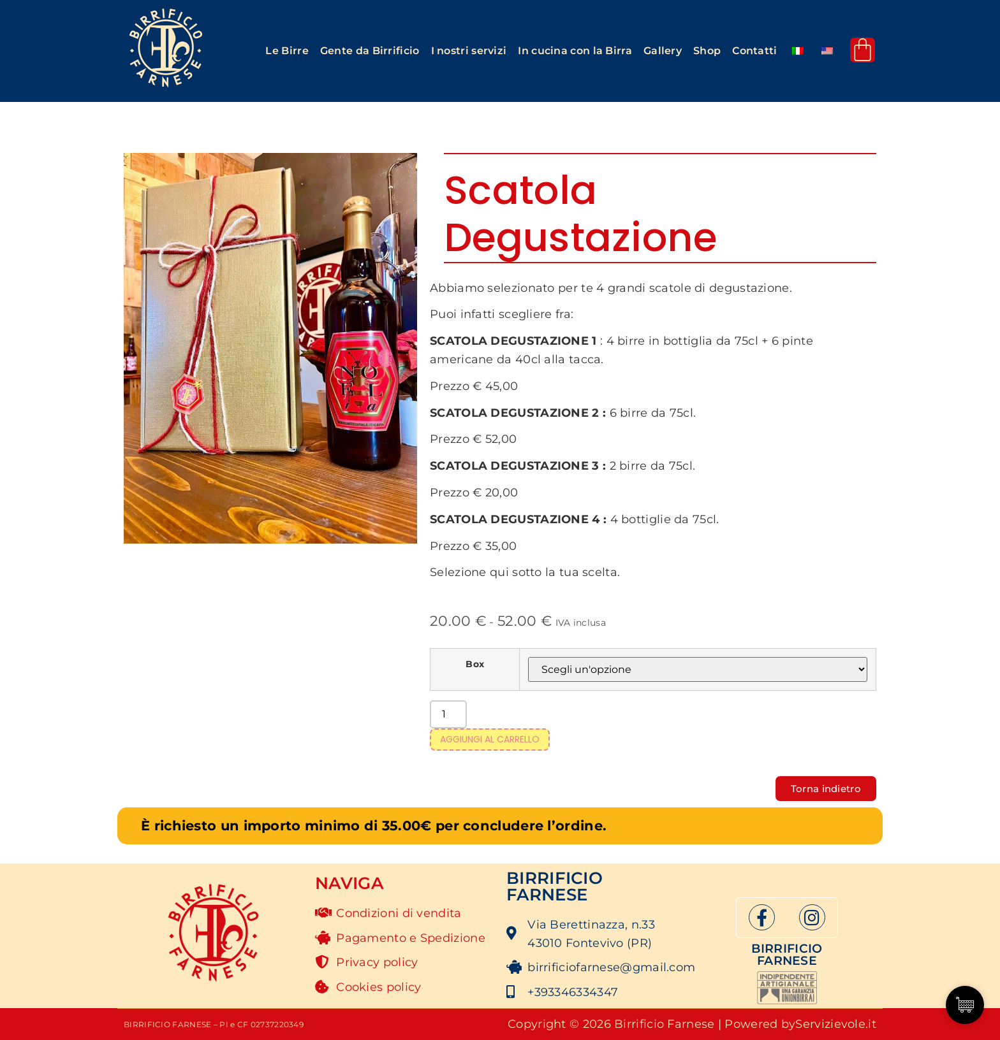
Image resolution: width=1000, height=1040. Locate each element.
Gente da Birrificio (370, 51)
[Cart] (862, 50)
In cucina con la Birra (575, 51)
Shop (707, 51)
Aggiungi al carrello (490, 739)
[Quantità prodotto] (448, 714)
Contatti (754, 51)
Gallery (662, 51)
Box (475, 664)
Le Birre (286, 51)
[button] (287, 51)
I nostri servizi (469, 51)
